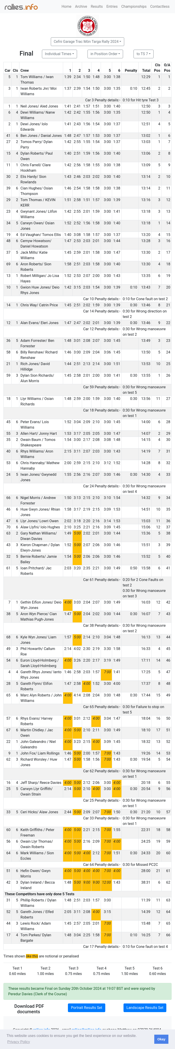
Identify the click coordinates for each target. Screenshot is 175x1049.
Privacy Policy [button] (18, 1042)
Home (66, 6)
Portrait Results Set (86, 1008)
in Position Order (103, 54)
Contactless (160, 6)
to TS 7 (142, 54)
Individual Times (58, 54)
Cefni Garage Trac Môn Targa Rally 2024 (86, 41)
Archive (81, 6)
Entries (112, 6)
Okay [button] (161, 1039)
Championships (134, 6)
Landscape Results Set (144, 1008)
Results (97, 6)
